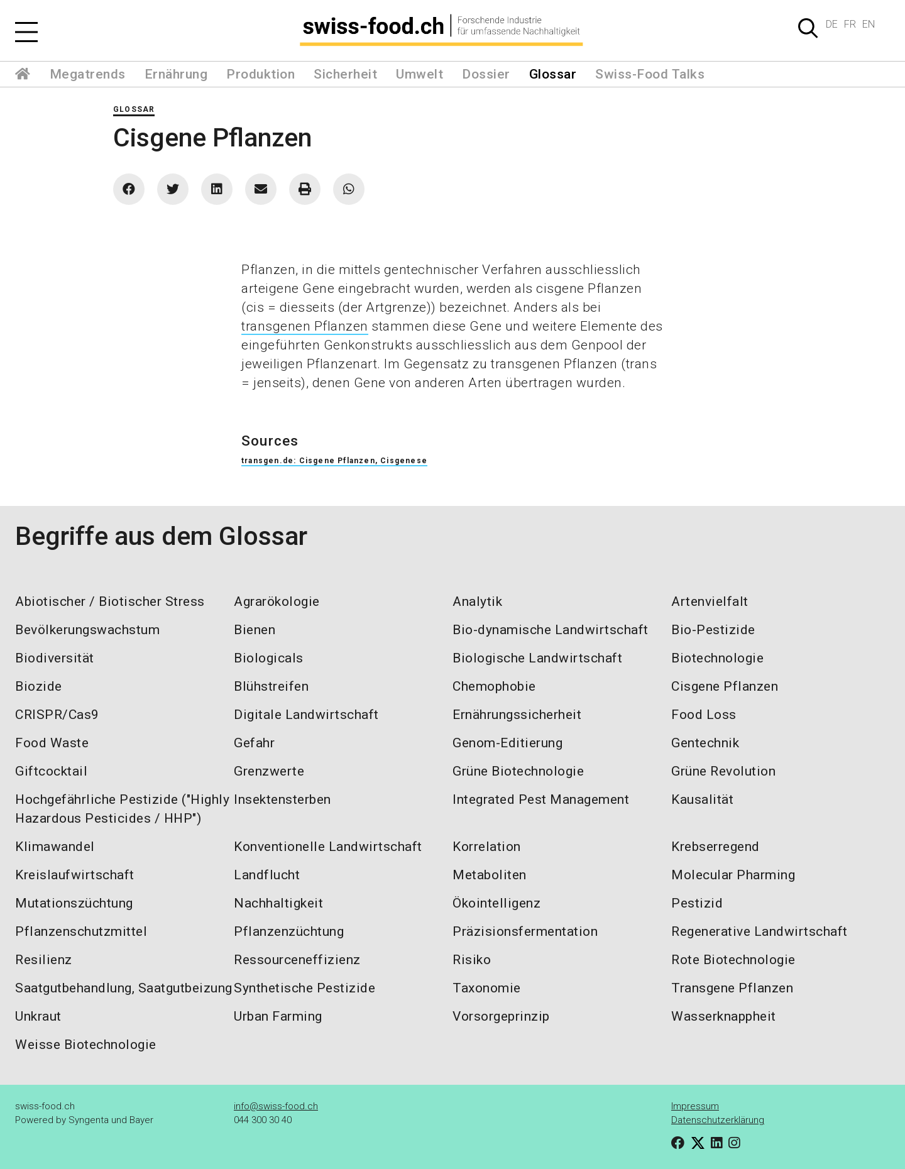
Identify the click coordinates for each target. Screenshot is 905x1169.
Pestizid (697, 903)
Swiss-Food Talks (650, 74)
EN (868, 24)
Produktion (260, 74)
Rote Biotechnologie (733, 959)
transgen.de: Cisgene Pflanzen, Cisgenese (334, 460)
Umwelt (419, 74)
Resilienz (43, 959)
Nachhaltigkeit (278, 903)
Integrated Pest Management (540, 799)
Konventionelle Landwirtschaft (328, 846)
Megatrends (88, 74)
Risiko (471, 959)
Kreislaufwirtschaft (74, 874)
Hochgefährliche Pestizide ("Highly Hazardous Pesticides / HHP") (122, 809)
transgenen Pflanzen (304, 326)
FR (850, 24)
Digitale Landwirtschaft (306, 714)
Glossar (553, 74)
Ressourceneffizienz (297, 959)
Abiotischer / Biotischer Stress (110, 601)
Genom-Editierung (507, 742)
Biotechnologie (717, 658)
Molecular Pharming (733, 874)
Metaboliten (489, 874)
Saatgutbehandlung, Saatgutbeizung (124, 988)
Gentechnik (705, 742)
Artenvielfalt (710, 601)
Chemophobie (494, 686)
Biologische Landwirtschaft (537, 658)
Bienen (254, 629)
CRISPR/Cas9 (57, 714)
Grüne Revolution (723, 771)
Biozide (38, 686)
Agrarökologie (277, 601)
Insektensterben (282, 799)
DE (832, 24)
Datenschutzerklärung (717, 1120)
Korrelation (486, 846)
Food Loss (704, 714)
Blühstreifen (271, 686)
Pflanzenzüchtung (289, 931)
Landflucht (267, 874)
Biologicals (269, 658)
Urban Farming (278, 1016)
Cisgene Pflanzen (724, 686)
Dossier (486, 74)
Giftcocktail (51, 771)
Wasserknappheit (723, 1016)
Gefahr (254, 742)
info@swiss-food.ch (276, 1106)
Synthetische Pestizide (304, 988)
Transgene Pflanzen (732, 988)
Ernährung (176, 74)
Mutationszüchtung (74, 903)
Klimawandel (55, 846)
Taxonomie (486, 988)
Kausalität (702, 799)
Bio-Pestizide (713, 629)
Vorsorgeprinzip (501, 1016)
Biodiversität (54, 658)
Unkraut (38, 1016)
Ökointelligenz (496, 903)
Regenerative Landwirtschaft (759, 931)
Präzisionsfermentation (525, 931)
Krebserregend (715, 846)
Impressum (695, 1106)
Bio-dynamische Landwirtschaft (550, 629)
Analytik (477, 601)
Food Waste (52, 742)
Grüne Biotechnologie (518, 771)
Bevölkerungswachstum (87, 629)
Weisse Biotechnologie (85, 1044)
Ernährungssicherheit (516, 714)
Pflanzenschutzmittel (81, 931)
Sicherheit (345, 74)
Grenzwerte (269, 771)
